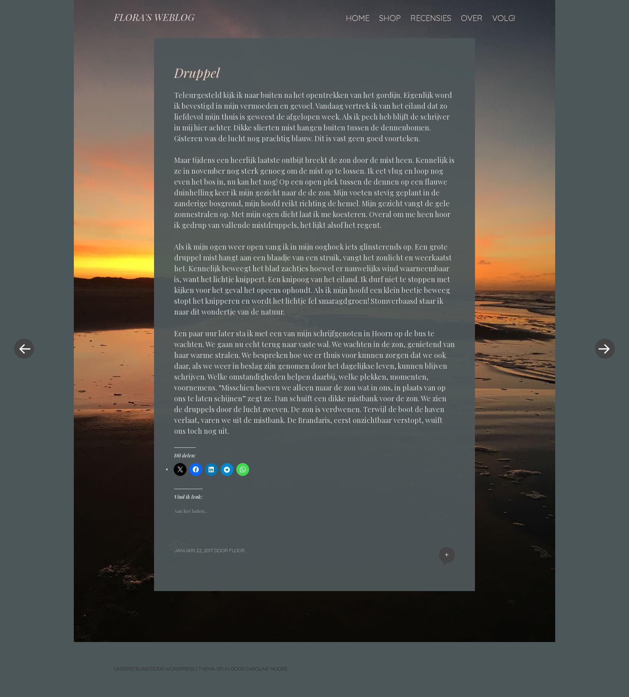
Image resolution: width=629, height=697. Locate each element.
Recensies (430, 18)
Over (472, 18)
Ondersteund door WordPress (154, 669)
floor (237, 550)
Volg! (503, 18)
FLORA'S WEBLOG (154, 16)
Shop (390, 18)
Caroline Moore (266, 669)
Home (357, 18)
